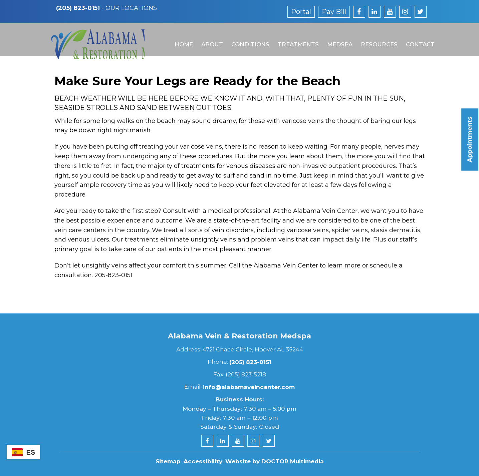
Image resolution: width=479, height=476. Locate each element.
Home (182, 39)
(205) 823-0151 (78, 8)
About (210, 39)
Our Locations (131, 8)
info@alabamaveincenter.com (249, 387)
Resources (375, 39)
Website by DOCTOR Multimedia (274, 461)
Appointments (469, 139)
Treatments (295, 39)
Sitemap (168, 461)
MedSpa (336, 39)
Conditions (248, 39)
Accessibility (203, 461)
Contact (416, 39)
